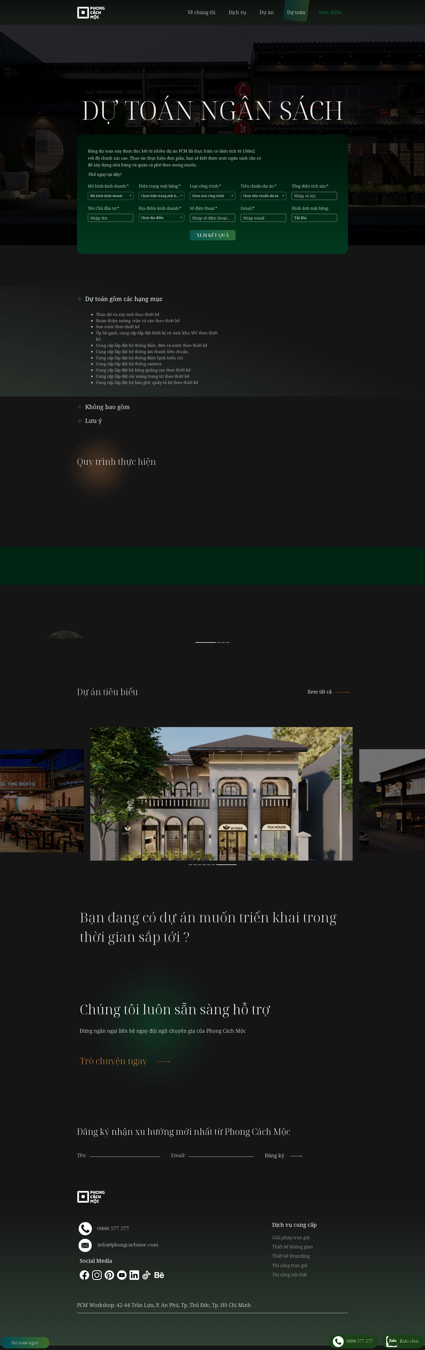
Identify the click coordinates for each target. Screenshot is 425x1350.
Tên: (82, 1155)
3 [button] (223, 642)
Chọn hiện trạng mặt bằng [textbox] (161, 195)
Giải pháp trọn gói (291, 1237)
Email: (178, 1155)
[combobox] (110, 196)
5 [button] (209, 864)
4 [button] (228, 642)
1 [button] (205, 642)
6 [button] (213, 864)
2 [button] (218, 642)
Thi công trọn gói (289, 1265)
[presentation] (221, 1150)
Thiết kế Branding (291, 1256)
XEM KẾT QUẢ (213, 235)
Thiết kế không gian (292, 1247)
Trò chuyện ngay (124, 1071)
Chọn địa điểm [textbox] (152, 217)
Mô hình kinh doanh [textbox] (106, 195)
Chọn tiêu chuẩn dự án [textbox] (261, 195)
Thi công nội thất (289, 1274)
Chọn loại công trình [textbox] (208, 195)
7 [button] (226, 864)
